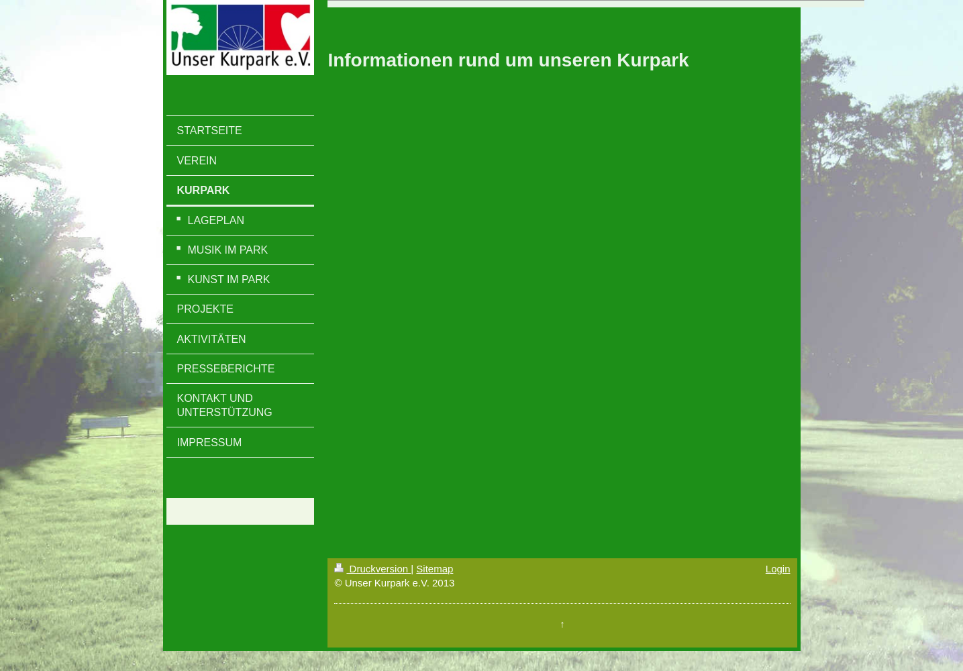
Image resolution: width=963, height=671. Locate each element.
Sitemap (434, 568)
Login (778, 568)
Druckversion (372, 568)
